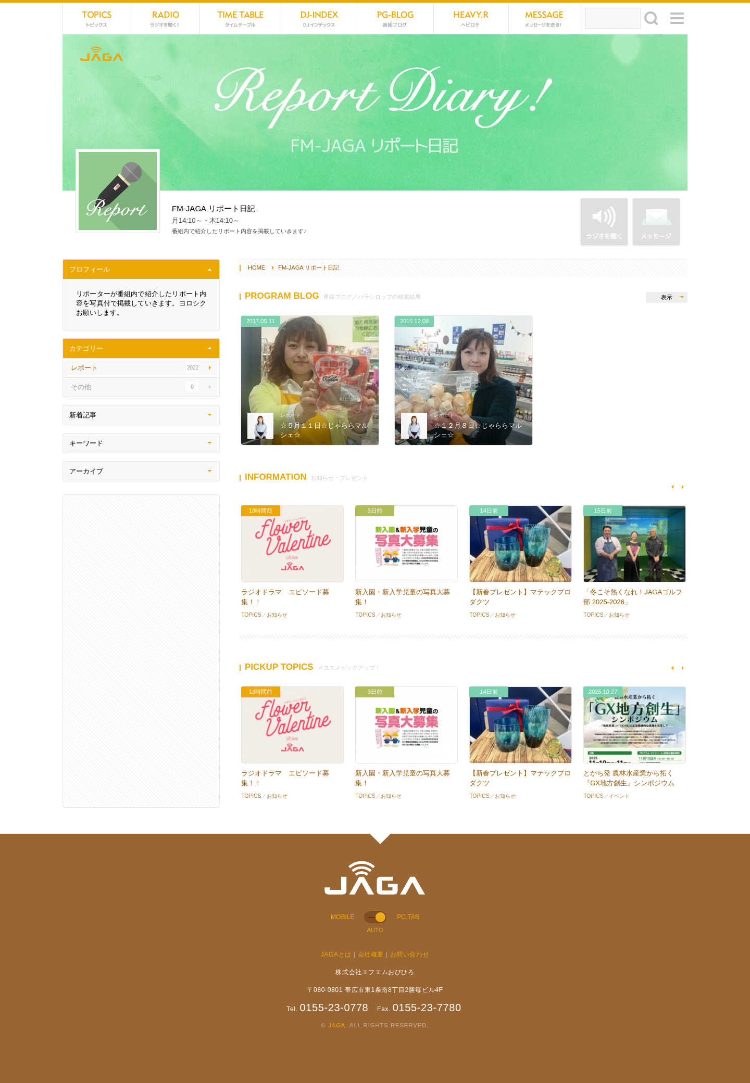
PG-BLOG (395, 18)
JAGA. (337, 1025)
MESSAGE (544, 18)
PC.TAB (408, 917)
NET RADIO (165, 18)
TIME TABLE (240, 18)
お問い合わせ (410, 954)
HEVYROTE (471, 18)
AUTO (375, 930)
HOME (256, 267)
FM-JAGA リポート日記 (308, 267)
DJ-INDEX (319, 18)
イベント (619, 796)
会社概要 (371, 954)
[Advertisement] (141, 651)
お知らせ (277, 615)
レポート (290, 415)
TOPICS (97, 18)
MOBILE (343, 917)
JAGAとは (336, 954)
